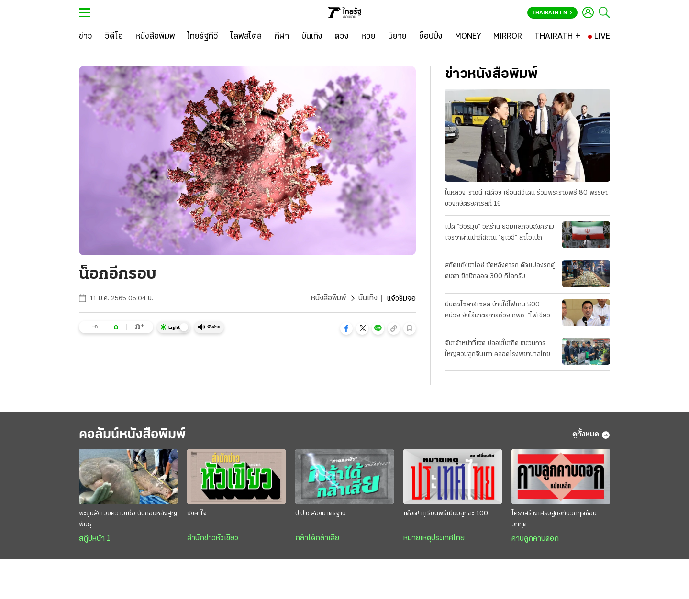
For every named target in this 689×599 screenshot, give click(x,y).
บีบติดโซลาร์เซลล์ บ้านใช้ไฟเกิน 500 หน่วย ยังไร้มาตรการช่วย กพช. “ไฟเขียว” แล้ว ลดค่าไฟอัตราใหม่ (499, 311)
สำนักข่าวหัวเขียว (212, 539)
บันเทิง (368, 299)
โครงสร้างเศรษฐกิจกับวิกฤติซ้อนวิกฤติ (554, 520)
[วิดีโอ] (114, 37)
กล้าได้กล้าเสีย (317, 539)
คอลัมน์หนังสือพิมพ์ (135, 434)
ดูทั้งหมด (591, 435)
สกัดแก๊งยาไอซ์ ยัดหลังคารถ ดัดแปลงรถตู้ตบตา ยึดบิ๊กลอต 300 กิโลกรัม (500, 271)
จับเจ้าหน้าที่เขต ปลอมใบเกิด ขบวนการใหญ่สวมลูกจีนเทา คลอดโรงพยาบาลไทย (497, 349)
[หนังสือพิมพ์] (155, 37)
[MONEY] (468, 37)
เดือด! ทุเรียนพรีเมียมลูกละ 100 (445, 514)
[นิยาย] (397, 37)
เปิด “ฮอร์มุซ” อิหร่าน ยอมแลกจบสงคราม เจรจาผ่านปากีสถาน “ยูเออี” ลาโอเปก (499, 232)
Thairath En (552, 13)
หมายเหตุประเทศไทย (434, 539)
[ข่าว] (85, 37)
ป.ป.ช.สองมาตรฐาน (320, 514)
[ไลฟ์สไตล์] (246, 37)
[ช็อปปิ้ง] (431, 37)
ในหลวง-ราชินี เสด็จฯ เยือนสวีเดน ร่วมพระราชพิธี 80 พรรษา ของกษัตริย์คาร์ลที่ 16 (526, 198)
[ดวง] (341, 37)
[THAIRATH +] (557, 37)
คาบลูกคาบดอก (535, 539)
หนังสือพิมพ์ (328, 299)
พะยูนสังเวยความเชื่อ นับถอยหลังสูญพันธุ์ (128, 520)
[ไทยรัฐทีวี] (202, 37)
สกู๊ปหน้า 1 (95, 539)
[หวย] (368, 37)
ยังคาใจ (197, 514)
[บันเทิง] (311, 37)
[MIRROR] (507, 37)
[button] (346, 328)
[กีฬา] (281, 37)
